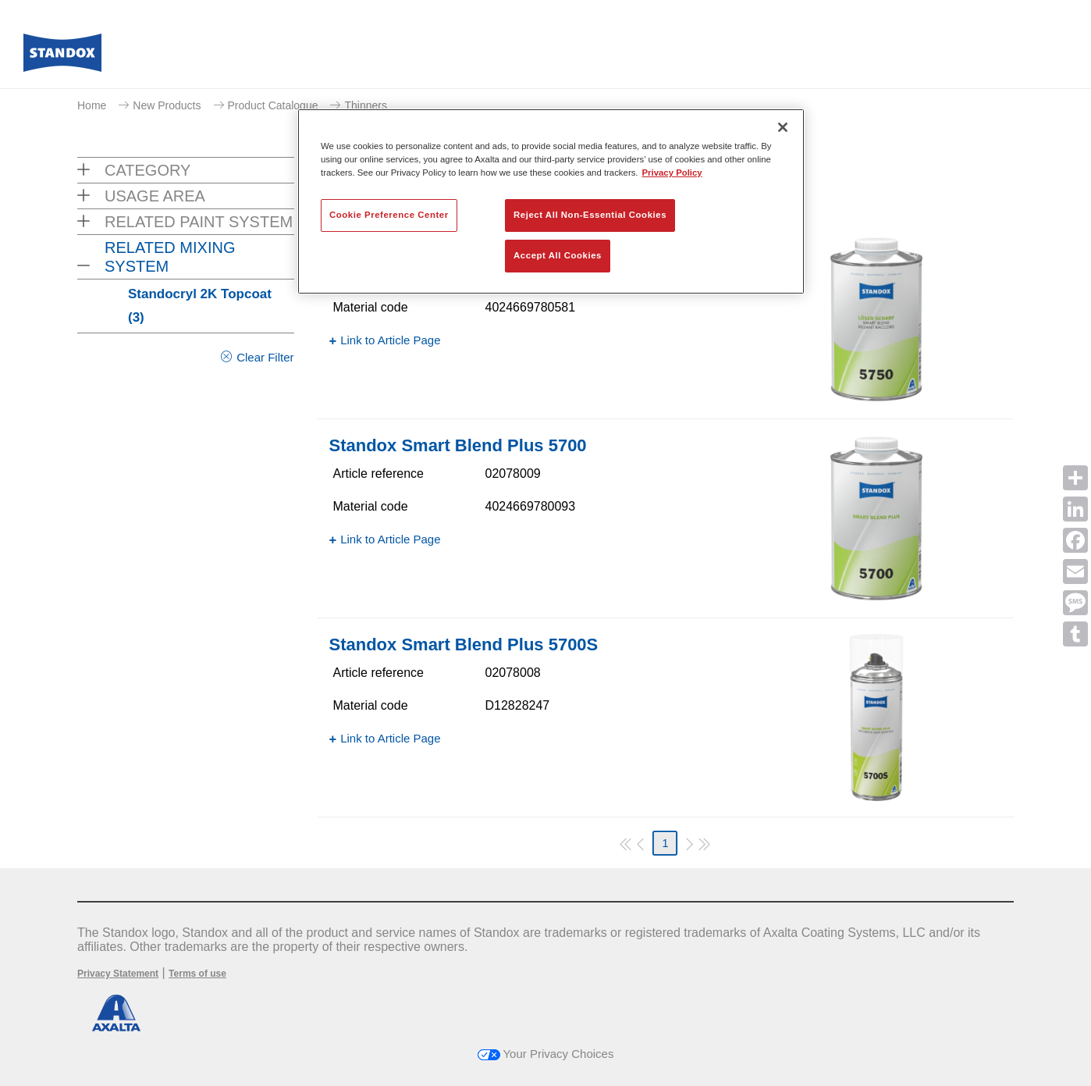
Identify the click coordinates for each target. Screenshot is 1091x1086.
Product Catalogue (273, 105)
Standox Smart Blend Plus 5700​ (458, 445)
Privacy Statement (117, 973)
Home (91, 105)
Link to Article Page (390, 340)
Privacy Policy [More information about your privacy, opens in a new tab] (672, 172)
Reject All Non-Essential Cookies (590, 214)
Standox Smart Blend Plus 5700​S (464, 644)
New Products (167, 105)
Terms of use (197, 973)
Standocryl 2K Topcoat (200, 306)
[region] (551, 201)
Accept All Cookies (558, 255)
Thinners (365, 105)
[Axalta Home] (62, 57)
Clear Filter (264, 357)
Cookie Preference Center (389, 214)
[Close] (783, 127)
